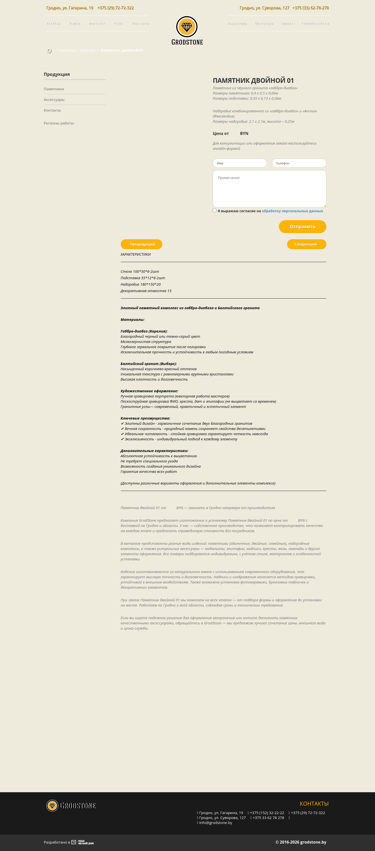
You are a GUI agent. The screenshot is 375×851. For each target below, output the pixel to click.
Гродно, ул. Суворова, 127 (221, 817)
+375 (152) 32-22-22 (266, 812)
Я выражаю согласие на (268, 211)
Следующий (306, 244)
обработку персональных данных (292, 211)
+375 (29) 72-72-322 (115, 7)
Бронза (287, 23)
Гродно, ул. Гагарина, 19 (220, 812)
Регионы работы (315, 23)
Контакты (140, 23)
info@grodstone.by (214, 822)
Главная (53, 23)
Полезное (96, 23)
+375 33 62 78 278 (267, 817)
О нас (118, 23)
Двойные (87, 50)
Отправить (303, 226)
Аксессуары (263, 23)
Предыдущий (141, 244)
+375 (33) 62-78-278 (310, 7)
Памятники (236, 23)
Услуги (74, 23)
